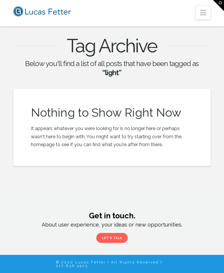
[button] (203, 13)
